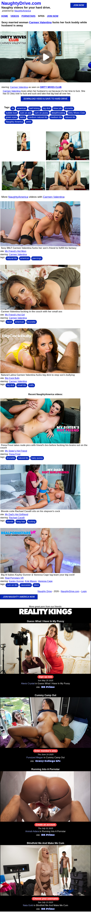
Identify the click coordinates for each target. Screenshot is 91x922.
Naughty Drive (45, 591)
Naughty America (14, 122)
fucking (31, 521)
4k (12, 108)
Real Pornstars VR (14, 578)
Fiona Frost (14, 454)
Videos (15, 16)
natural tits (70, 117)
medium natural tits (37, 117)
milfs (31, 385)
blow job (57, 108)
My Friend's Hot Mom (15, 251)
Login (84, 591)
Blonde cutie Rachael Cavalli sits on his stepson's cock (30, 511)
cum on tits (12, 585)
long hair (21, 521)
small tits (21, 385)
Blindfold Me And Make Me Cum (45, 843)
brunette (69, 108)
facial (9, 322)
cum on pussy (41, 113)
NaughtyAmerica (22, 11)
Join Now (52, 16)
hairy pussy (37, 458)
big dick (46, 108)
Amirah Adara (32, 831)
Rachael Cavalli (17, 517)
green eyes (11, 117)
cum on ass (25, 113)
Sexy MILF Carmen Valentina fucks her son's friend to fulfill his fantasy (38, 248)
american (21, 108)
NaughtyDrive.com (21, 3)
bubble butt (11, 113)
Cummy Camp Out (45, 695)
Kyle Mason (31, 581)
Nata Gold (28, 905)
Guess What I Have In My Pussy (45, 621)
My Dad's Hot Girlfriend (16, 514)
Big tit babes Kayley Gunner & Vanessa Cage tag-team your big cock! (38, 575)
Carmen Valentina (40, 22)
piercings (36, 258)
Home (4, 16)
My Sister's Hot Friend (16, 451)
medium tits (56, 117)
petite (28, 122)
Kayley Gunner (16, 581)
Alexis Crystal (28, 683)
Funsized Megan (34, 757)
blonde (10, 521)
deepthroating (58, 113)
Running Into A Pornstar (45, 769)
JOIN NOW (78, 5)
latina (22, 117)
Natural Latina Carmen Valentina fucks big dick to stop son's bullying (38, 375)
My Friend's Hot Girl (15, 315)
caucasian (26, 585)
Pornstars (28, 16)
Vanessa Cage (45, 581)
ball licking (34, 108)
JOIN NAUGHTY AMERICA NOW (19, 596)
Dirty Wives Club (51, 87)
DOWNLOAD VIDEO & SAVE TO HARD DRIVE (45, 98)
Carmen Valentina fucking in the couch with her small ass (31, 311)
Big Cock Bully (12, 378)
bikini (36, 585)
